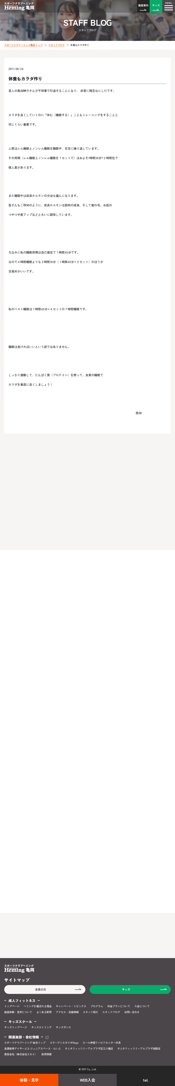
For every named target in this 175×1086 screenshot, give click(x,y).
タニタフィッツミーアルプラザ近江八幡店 (89, 1048)
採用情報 (46, 1054)
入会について (142, 1006)
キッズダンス (63, 1027)
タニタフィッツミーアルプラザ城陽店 (138, 1048)
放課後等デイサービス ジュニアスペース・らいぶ (32, 1048)
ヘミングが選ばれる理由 (38, 1006)
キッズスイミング (41, 1027)
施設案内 (143, 5)
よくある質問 (44, 1012)
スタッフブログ (56, 45)
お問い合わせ (131, 1012)
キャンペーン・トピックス (71, 1006)
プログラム (96, 1006)
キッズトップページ (15, 1027)
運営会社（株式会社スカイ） (20, 1054)
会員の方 (40, 989)
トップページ (11, 1006)
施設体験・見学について (18, 1012)
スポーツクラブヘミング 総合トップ (24, 1042)
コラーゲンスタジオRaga (64, 1042)
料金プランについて (118, 1006)
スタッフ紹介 (90, 1012)
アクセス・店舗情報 (67, 1012)
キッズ (156, 5)
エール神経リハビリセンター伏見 (102, 1042)
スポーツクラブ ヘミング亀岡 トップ (23, 45)
